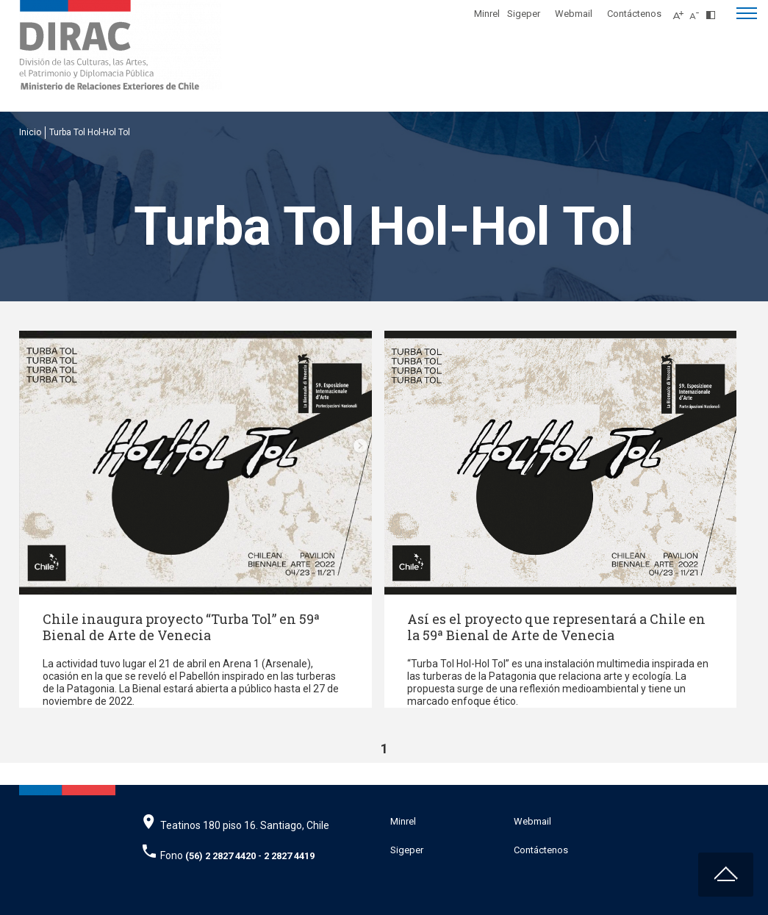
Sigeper (523, 13)
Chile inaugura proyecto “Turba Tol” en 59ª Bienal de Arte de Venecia (181, 627)
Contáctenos (634, 13)
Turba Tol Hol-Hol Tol (89, 132)
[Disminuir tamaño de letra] (697, 11)
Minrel (487, 13)
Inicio (30, 132)
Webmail (573, 13)
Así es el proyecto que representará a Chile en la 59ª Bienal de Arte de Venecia (556, 627)
